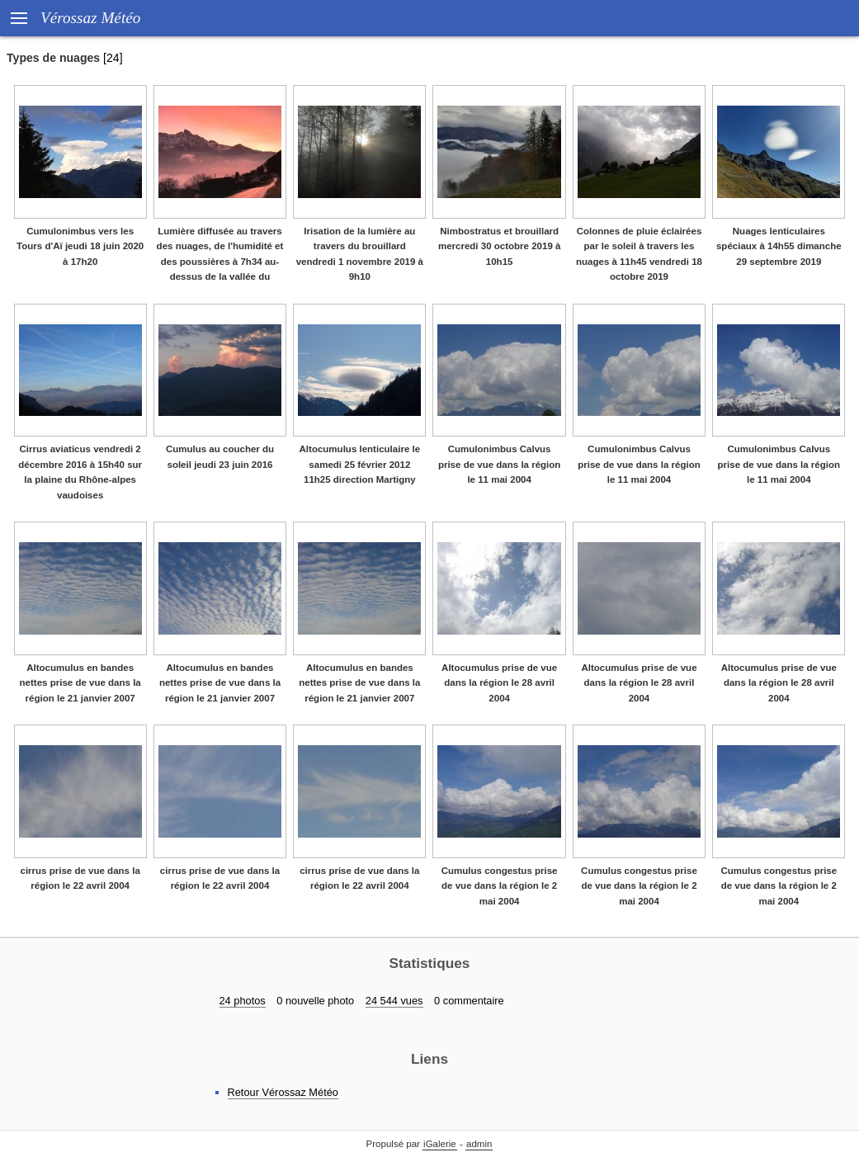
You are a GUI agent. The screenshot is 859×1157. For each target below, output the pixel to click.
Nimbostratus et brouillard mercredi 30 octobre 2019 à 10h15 (499, 246)
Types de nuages (53, 57)
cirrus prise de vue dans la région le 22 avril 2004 (80, 878)
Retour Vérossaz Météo (283, 1092)
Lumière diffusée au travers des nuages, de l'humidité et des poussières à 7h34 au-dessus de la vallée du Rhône (220, 261)
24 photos (242, 1000)
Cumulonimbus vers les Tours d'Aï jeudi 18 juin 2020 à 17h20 (80, 246)
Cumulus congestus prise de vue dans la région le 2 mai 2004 (499, 886)
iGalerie (439, 1144)
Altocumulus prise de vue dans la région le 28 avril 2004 (499, 683)
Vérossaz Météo (90, 17)
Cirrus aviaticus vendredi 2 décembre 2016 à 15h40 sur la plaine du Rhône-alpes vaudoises (80, 472)
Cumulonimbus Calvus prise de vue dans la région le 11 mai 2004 (499, 464)
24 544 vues (394, 1000)
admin (479, 1144)
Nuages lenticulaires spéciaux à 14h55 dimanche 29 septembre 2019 (779, 246)
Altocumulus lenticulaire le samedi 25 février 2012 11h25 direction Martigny (360, 464)
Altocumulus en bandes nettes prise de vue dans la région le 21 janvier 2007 (80, 683)
